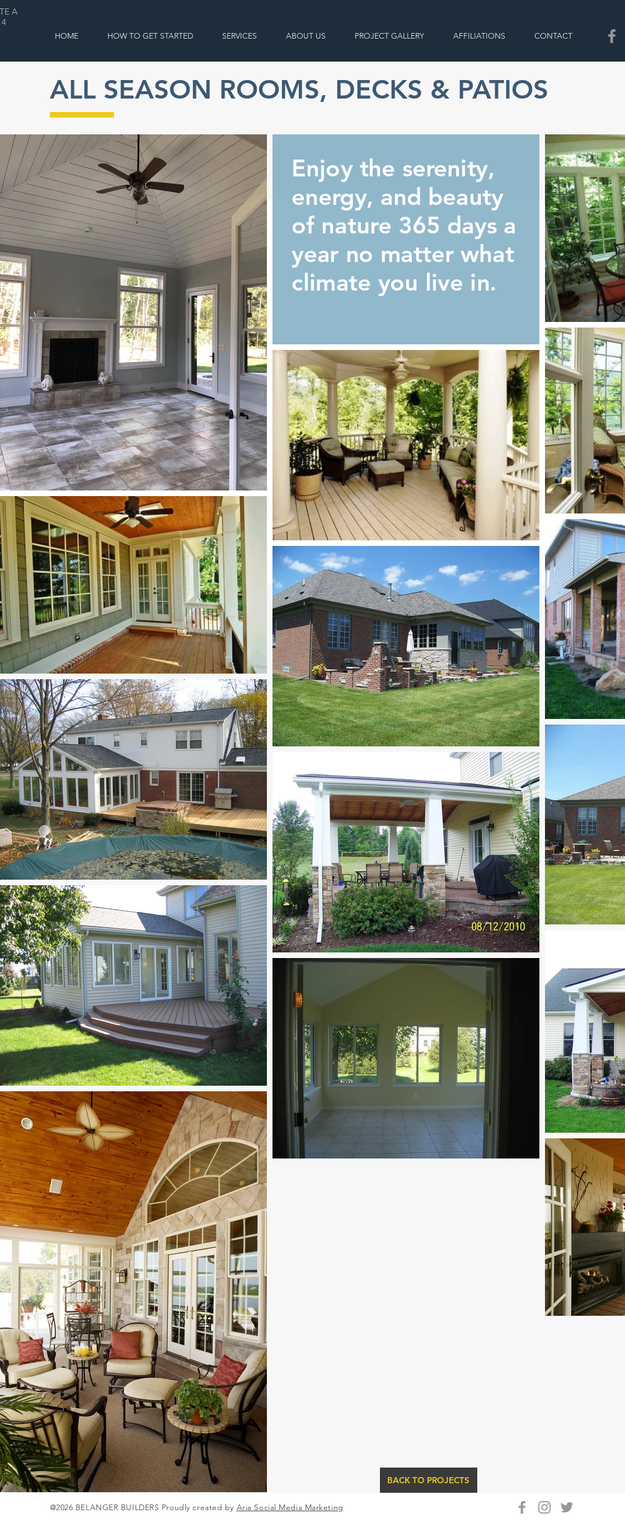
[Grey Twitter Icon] (566, 1507)
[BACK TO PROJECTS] (428, 1480)
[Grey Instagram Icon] (544, 1507)
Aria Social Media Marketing (290, 1507)
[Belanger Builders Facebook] (612, 36)
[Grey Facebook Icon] (522, 1507)
